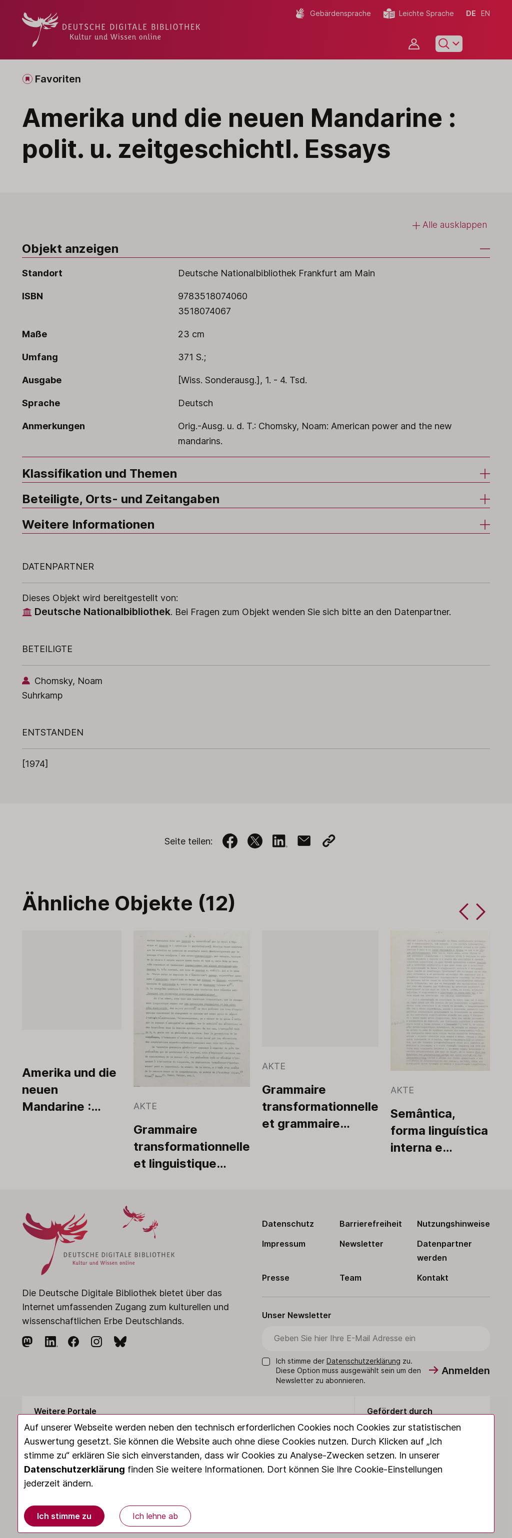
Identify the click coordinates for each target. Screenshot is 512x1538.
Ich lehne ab (155, 1516)
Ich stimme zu (64, 1516)
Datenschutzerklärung (74, 1469)
